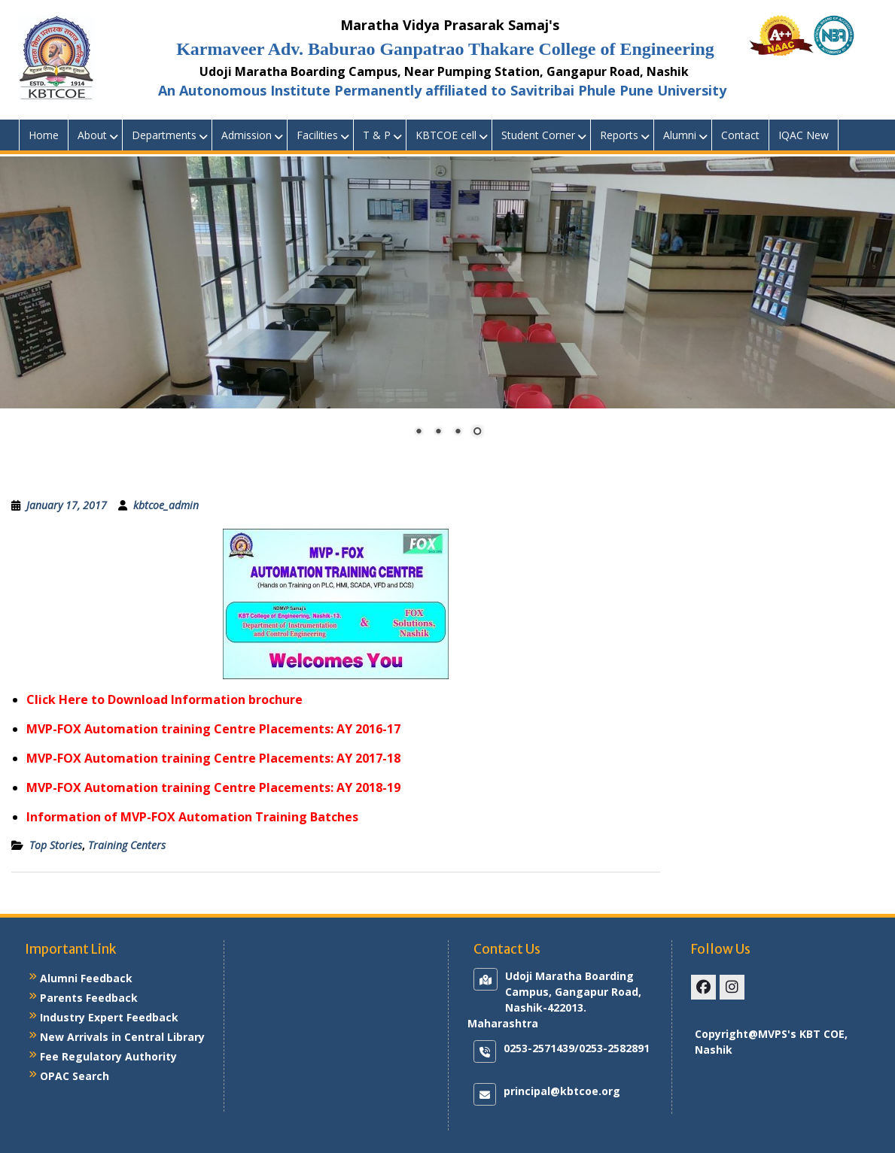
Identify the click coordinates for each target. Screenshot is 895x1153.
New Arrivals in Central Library (122, 1037)
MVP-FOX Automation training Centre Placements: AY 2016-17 (213, 729)
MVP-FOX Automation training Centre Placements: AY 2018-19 (213, 787)
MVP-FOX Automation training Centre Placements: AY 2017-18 (213, 758)
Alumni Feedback (86, 978)
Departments (164, 135)
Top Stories (55, 845)
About (92, 135)
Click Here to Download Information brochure (164, 699)
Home (44, 135)
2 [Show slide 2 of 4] (438, 432)
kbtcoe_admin (166, 505)
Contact (740, 135)
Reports (619, 135)
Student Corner (538, 135)
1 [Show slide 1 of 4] (418, 432)
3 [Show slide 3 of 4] (457, 432)
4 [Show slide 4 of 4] (477, 432)
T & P (377, 135)
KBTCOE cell (446, 135)
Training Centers (127, 845)
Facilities (317, 135)
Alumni (679, 135)
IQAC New (803, 135)
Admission (246, 135)
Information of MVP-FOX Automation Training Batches (192, 817)
